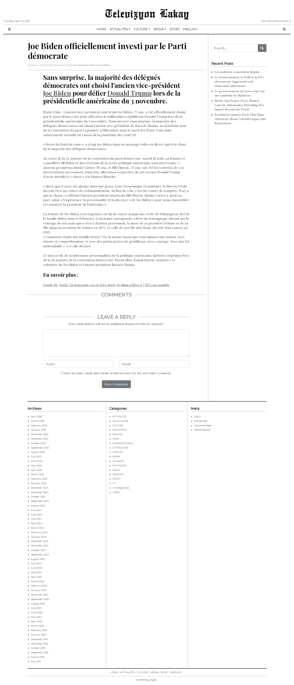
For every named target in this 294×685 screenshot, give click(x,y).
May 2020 (36, 617)
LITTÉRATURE (120, 447)
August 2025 (38, 452)
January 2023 (38, 590)
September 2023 (40, 554)
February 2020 (39, 630)
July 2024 (36, 510)
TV (114, 483)
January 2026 (38, 429)
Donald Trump (129, 92)
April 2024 (36, 523)
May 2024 (36, 518)
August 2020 (38, 603)
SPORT (174, 29)
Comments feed (202, 425)
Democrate (83, 65)
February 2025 (39, 478)
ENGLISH (190, 29)
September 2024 (40, 501)
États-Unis (95, 65)
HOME (101, 29)
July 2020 (36, 608)
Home (115, 438)
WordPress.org (202, 429)
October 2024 (38, 496)
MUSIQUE (118, 461)
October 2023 (38, 550)
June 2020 (36, 612)
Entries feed (200, 421)
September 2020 (40, 599)
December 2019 (39, 639)
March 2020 (37, 625)
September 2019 (39, 652)
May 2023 (36, 572)
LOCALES (117, 452)
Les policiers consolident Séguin (237, 72)
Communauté (120, 421)
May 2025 (36, 465)
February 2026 (39, 425)
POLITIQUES (119, 465)
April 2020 (36, 621)
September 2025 (40, 447)
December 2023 (39, 541)
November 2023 (39, 545)
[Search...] (234, 48)
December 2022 (39, 594)
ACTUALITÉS (119, 29)
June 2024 (37, 514)
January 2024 (39, 536)
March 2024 (38, 527)
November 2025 (39, 438)
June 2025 (36, 461)
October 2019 (38, 648)
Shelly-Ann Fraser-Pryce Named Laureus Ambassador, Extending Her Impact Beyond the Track (239, 105)
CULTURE (141, 29)
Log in (197, 416)
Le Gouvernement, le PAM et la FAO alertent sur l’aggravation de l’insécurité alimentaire (239, 81)
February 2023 (39, 585)
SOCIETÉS (118, 474)
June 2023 (36, 567)
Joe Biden (105, 65)
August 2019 (37, 657)
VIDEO (116, 492)
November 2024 (40, 492)
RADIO (116, 470)
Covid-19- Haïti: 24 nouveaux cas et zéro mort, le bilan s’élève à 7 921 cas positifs (106, 285)
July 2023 (36, 563)
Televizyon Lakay (147, 13)
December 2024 (40, 487)
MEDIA (158, 29)
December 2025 (39, 434)
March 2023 (37, 581)
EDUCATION (119, 429)
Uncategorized (120, 487)
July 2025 (36, 456)
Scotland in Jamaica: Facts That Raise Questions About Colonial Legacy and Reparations (240, 119)
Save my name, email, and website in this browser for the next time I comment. (118, 373)
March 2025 (37, 474)
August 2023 (38, 559)
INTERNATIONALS (122, 443)
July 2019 (36, 661)
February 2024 (39, 532)
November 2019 (39, 643)
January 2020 (38, 634)
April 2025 (36, 470)
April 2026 (36, 416)
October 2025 (38, 443)
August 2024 (38, 505)
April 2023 (36, 576)
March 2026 (37, 421)
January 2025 (38, 483)
